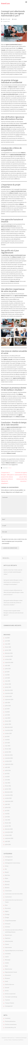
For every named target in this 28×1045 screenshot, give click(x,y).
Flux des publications (10, 1021)
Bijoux (6, 878)
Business (7, 887)
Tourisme (7, 1000)
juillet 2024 (8, 705)
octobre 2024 (8, 696)
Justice (7, 956)
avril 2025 (7, 678)
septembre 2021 (9, 801)
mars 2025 (7, 681)
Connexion (7, 1018)
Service (7, 990)
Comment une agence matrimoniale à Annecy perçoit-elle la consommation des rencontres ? (21, 477)
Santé (6, 981)
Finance (7, 944)
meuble (7, 963)
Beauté (7, 872)
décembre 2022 (9, 755)
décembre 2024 (9, 690)
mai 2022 (7, 776)
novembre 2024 (9, 693)
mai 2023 (7, 739)
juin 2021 (7, 810)
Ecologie (7, 914)
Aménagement (9, 856)
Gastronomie (8, 947)
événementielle (9, 941)
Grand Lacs (5, 3)
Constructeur (8, 890)
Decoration (8, 908)
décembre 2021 (9, 792)
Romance (7, 978)
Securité (7, 987)
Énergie (7, 917)
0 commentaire (6, 21)
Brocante (7, 881)
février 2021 (8, 823)
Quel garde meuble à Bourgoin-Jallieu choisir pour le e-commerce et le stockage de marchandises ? (13, 582)
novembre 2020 (9, 832)
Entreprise (7, 923)
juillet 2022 (8, 770)
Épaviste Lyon (8, 935)
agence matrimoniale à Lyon (17, 154)
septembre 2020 (9, 838)
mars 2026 (7, 644)
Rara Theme (8, 1039)
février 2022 (8, 786)
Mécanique (7, 959)
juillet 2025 (8, 668)
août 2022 (7, 767)
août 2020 (7, 841)
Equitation (7, 938)
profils (17, 134)
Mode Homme (8, 969)
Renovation (8, 975)
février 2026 (8, 647)
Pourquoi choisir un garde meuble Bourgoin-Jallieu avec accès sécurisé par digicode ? (13, 613)
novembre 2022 (9, 758)
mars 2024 (7, 718)
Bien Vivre (7, 875)
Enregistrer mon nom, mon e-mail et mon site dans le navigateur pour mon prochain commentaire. (14, 541)
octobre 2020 (8, 835)
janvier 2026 (8, 650)
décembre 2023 (9, 727)
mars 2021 (7, 819)
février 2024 (8, 721)
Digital (6, 911)
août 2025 (7, 665)
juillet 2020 (8, 844)
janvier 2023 (8, 752)
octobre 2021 (8, 798)
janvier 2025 (8, 687)
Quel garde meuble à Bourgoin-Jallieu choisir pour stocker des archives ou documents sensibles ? (13, 602)
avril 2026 (7, 641)
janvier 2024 (8, 724)
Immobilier (8, 953)
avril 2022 (7, 779)
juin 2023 (7, 736)
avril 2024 (7, 715)
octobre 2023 (8, 733)
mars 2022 (7, 782)
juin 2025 (7, 671)
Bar (6, 869)
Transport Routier (9, 1003)
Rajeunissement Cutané (11, 972)
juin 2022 (7, 773)
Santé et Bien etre (9, 984)
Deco (6, 905)
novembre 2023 (9, 730)
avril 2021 (7, 816)
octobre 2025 (8, 659)
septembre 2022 (9, 764)
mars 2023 (7, 745)
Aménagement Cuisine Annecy (12, 863)
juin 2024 (7, 708)
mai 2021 (7, 813)
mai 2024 (7, 711)
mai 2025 (7, 674)
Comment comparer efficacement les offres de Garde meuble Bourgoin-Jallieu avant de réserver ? (14, 592)
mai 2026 (7, 637)
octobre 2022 (8, 761)
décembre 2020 (9, 829)
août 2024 (7, 702)
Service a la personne (10, 993)
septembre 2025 (9, 662)
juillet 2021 (8, 807)
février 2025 (8, 684)
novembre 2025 (9, 656)
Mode (6, 966)
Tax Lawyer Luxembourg (11, 997)
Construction (8, 897)
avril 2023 (7, 742)
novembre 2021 (9, 795)
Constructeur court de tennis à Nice (14, 893)
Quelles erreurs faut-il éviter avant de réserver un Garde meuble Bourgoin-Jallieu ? (13, 572)
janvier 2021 (8, 826)
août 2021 (7, 804)
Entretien (7, 926)
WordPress (20, 1039)
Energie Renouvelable (10, 920)
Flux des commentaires (11, 1024)
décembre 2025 (9, 653)
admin (15, 19)
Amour (10, 467)
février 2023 (8, 749)
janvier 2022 (8, 789)
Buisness (7, 884)
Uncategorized (8, 1006)
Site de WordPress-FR (10, 1027)
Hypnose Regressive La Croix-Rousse (14, 950)
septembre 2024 (9, 699)
